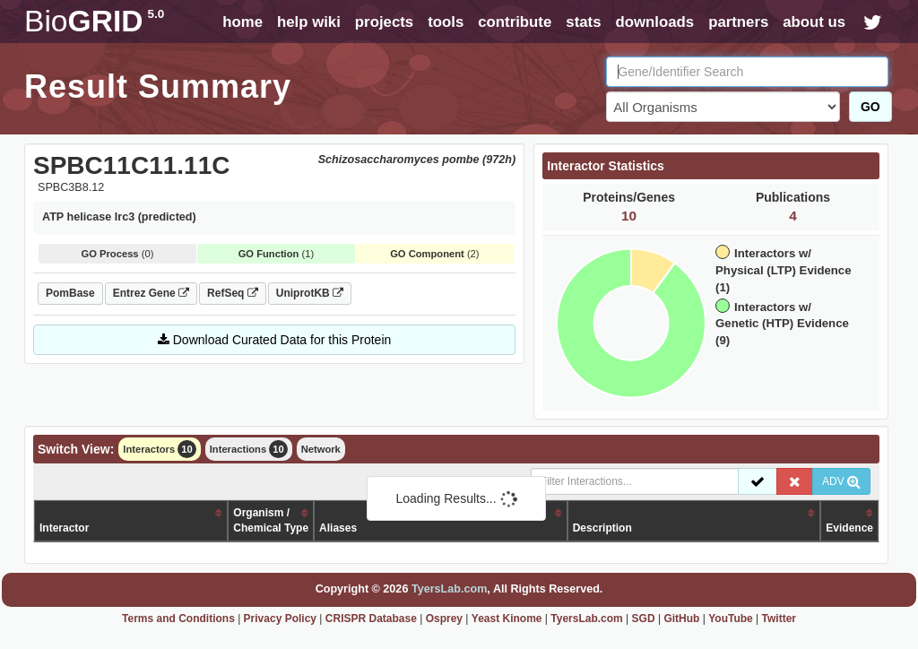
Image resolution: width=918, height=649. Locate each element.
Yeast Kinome (507, 618)
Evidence (849, 528)
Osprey (444, 618)
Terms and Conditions (178, 618)
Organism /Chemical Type (270, 520)
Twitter (779, 618)
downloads (654, 21)
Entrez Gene (151, 293)
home (242, 21)
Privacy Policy (280, 618)
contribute (514, 21)
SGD (643, 618)
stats (583, 21)
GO (870, 107)
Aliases (338, 528)
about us (814, 21)
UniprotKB (309, 293)
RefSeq (232, 293)
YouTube (730, 618)
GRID (94, 21)
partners (738, 21)
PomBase (70, 293)
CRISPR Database (371, 618)
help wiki (309, 21)
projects (384, 21)
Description (602, 528)
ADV (841, 481)
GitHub (681, 618)
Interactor (64, 528)
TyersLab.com (449, 589)
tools (445, 21)
